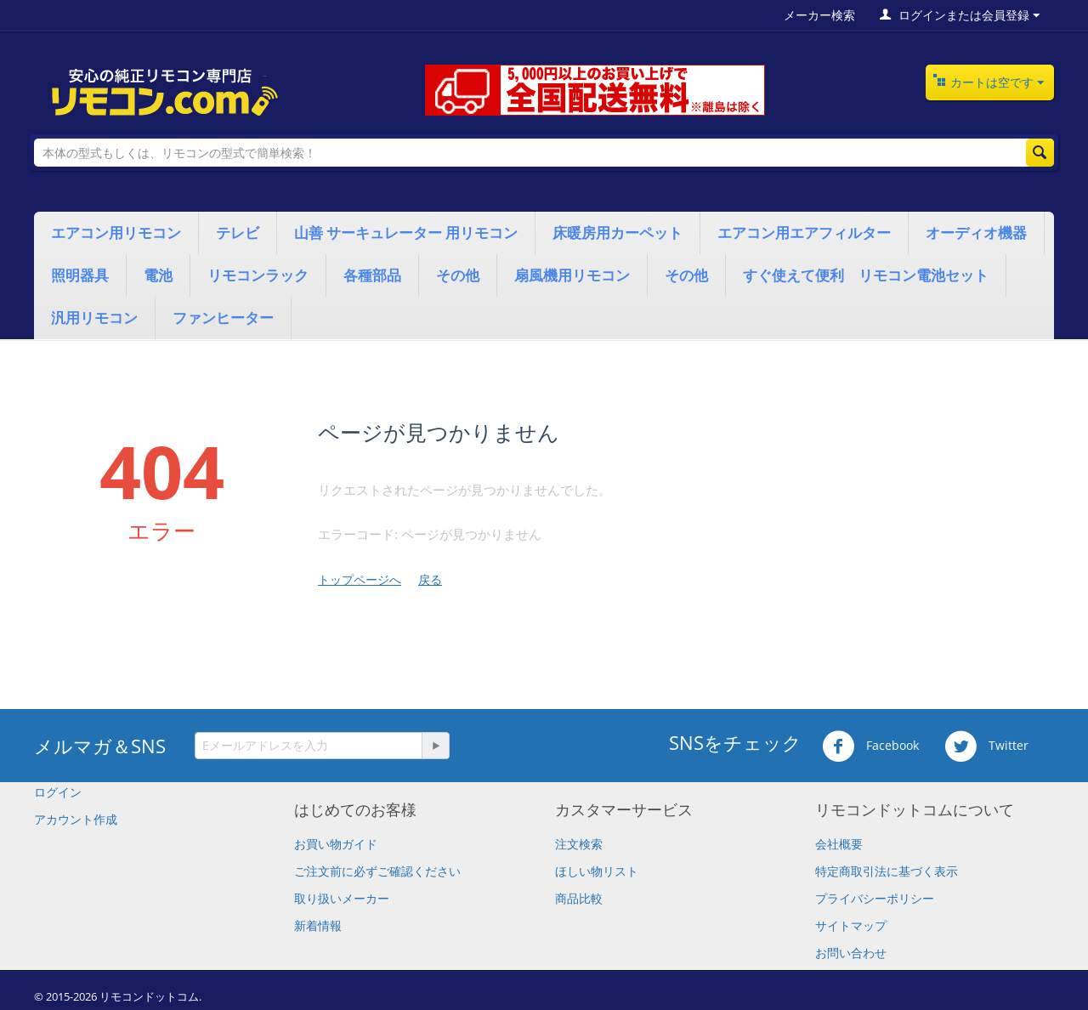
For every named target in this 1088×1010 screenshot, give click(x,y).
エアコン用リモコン (116, 232)
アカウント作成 (75, 819)
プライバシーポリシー (874, 898)
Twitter (986, 746)
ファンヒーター (223, 317)
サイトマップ (851, 925)
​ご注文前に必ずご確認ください (377, 871)
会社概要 (839, 844)
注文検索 (579, 844)
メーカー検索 (819, 15)
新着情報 (318, 925)
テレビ (237, 232)
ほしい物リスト (596, 871)
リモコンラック (258, 275)
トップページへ (359, 579)
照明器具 (80, 275)
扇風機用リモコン (572, 275)
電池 (158, 275)
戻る (430, 579)
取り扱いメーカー (341, 898)
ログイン (58, 792)
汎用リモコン (94, 317)
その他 (457, 275)
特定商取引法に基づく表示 (886, 871)
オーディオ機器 (976, 232)
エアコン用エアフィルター (804, 232)
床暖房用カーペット (617, 232)
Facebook (870, 746)
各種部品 (372, 275)
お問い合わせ (851, 953)
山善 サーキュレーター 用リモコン (406, 232)
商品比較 (579, 898)
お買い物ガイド (335, 844)
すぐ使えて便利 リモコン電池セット (866, 275)
